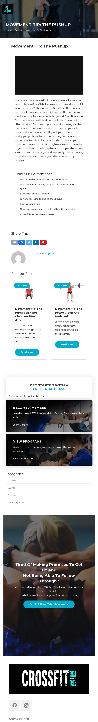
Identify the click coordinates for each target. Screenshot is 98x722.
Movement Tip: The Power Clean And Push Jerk (68, 312)
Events (11, 487)
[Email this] (14, 242)
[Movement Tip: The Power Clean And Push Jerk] (69, 292)
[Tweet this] (29, 242)
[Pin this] (43, 242)
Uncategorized (16, 502)
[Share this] (21, 242)
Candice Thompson (43, 253)
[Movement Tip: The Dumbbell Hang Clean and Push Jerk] (29, 292)
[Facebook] (14, 705)
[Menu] (94, 9)
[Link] (7, 9)
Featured (13, 495)
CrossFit (12, 480)
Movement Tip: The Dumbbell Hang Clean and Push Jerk (28, 314)
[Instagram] (26, 705)
